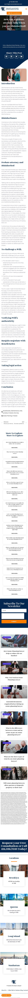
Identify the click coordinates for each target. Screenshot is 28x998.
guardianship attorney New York (7, 820)
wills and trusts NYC (3, 813)
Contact (25, 990)
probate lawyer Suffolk (21, 803)
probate (5, 413)
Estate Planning (7, 416)
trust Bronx (24, 807)
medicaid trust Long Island (22, 794)
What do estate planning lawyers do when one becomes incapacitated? (15, 559)
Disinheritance (15, 411)
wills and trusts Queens (10, 813)
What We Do (11, 990)
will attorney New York (16, 808)
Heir (21, 411)
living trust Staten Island (8, 794)
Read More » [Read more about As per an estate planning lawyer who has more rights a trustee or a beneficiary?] (15, 521)
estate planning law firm (12, 9)
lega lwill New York (9, 792)
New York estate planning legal (7, 796)
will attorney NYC (21, 808)
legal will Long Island (3, 792)
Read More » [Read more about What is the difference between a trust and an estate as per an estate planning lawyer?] (15, 478)
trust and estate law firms (8, 816)
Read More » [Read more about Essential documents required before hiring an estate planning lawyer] (15, 466)
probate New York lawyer (21, 804)
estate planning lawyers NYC (19, 815)
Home (4, 45)
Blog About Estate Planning (13, 45)
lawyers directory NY (21, 806)
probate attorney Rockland (7, 800)
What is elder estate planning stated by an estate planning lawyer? (15, 538)
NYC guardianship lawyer (23, 796)
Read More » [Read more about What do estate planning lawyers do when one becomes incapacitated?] (15, 563)
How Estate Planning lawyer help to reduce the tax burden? (15, 443)
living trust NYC (22, 793)
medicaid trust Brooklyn (14, 794)
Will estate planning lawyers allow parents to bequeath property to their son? (14, 493)
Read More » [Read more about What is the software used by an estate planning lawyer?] (15, 594)
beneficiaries (6, 411)
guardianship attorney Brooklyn (15, 819)
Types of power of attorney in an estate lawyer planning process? (15, 568)
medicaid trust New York (4, 795)
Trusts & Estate (12, 8)
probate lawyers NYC (7, 803)
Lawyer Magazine (15, 814)
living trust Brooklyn (5, 793)
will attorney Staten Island (9, 809)
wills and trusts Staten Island (17, 813)
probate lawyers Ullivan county (5, 804)
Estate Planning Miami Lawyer (22, 814)
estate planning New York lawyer (21, 818)
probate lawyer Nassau (12, 802)
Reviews (18, 990)
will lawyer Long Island (22, 809)
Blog (21, 990)
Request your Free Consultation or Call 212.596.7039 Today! (14, 846)
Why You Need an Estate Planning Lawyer (15, 452)
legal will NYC (14, 792)
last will (21, 236)
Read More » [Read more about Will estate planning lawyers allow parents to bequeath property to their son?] (15, 498)
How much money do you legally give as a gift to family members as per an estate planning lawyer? (15, 504)
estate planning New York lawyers (5, 819)
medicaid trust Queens (17, 795)
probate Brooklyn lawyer (15, 801)
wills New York (7, 815)
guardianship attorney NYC (16, 820)
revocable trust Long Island (14, 806)
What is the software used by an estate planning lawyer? (15, 589)
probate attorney (11, 108)
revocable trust (20, 807)
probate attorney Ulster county (7, 801)
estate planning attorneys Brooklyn (17, 816)
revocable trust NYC (8, 807)
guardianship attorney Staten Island (8, 821)
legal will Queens (18, 792)
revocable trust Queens (14, 807)
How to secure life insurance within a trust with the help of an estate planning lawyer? (15, 579)
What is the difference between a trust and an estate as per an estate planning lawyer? (15, 472)
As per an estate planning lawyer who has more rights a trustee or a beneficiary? (15, 515)
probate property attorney (17, 805)
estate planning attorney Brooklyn (11, 818)
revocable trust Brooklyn (6, 806)
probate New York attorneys (14, 804)
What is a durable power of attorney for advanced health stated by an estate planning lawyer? (15, 549)
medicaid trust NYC (11, 795)
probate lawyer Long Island (4, 802)
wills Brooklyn (23, 813)
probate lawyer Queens (19, 802)
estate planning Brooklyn (9, 817)
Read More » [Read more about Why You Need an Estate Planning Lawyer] (15, 457)
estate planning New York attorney (18, 817)
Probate (15, 416)
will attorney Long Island (9, 808)
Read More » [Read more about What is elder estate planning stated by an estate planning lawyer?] (15, 543)
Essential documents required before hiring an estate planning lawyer (15, 462)
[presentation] (12, 616)
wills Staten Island (12, 815)
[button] (26, 9)
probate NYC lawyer (4, 805)
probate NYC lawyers (10, 805)
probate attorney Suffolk (14, 800)
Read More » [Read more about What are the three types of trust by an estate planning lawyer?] (15, 487)
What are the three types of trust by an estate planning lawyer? (14, 483)
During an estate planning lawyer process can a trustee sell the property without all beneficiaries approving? (14, 527)
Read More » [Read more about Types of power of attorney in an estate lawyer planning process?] (15, 573)
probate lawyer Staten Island (14, 803)
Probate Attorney (13, 413)
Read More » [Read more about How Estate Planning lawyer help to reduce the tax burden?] (15, 447)
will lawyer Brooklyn (16, 809)
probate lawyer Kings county (23, 801)
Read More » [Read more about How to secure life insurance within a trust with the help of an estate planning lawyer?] (15, 584)
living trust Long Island (11, 793)
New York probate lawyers (15, 796)
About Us (4, 990)
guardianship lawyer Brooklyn (17, 821)
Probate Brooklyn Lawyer (14, 986)
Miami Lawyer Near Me (9, 814)
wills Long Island (3, 815)
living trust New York (17, 793)
